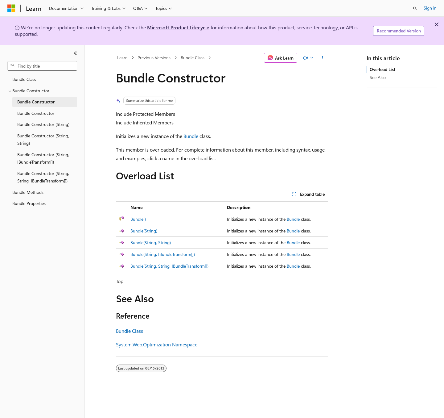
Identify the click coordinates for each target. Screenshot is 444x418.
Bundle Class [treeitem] (24, 79)
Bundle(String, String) (150, 242)
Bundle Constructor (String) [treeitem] (43, 124)
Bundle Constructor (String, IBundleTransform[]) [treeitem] (43, 158)
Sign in (430, 8)
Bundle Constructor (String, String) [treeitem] (43, 139)
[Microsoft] (11, 8)
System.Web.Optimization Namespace (156, 344)
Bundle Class (192, 58)
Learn (122, 58)
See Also (378, 77)
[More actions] (322, 58)
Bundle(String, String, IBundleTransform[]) (169, 266)
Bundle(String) (143, 231)
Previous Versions (154, 58)
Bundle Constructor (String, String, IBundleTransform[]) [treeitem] (43, 177)
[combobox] (42, 66)
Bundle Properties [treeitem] (29, 203)
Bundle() (138, 219)
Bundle (190, 136)
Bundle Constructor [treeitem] (36, 102)
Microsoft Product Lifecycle (178, 27)
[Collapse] (75, 53)
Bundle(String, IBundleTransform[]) (162, 254)
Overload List (382, 69)
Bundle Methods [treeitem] (27, 192)
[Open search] (415, 8)
